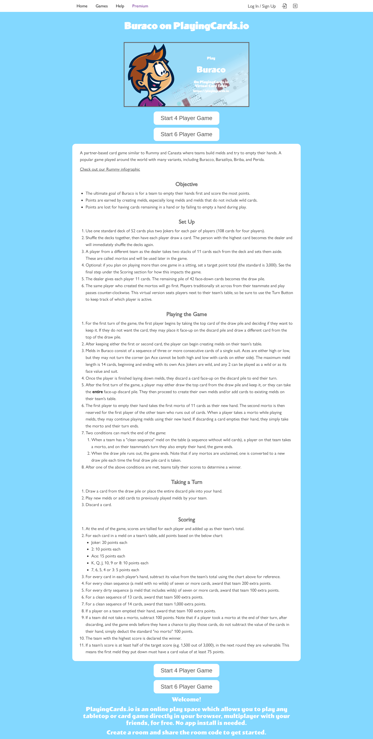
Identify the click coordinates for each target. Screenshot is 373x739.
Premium (140, 6)
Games (102, 6)
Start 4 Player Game (186, 118)
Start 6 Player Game (186, 134)
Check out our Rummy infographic (110, 169)
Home (82, 6)
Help (120, 6)
